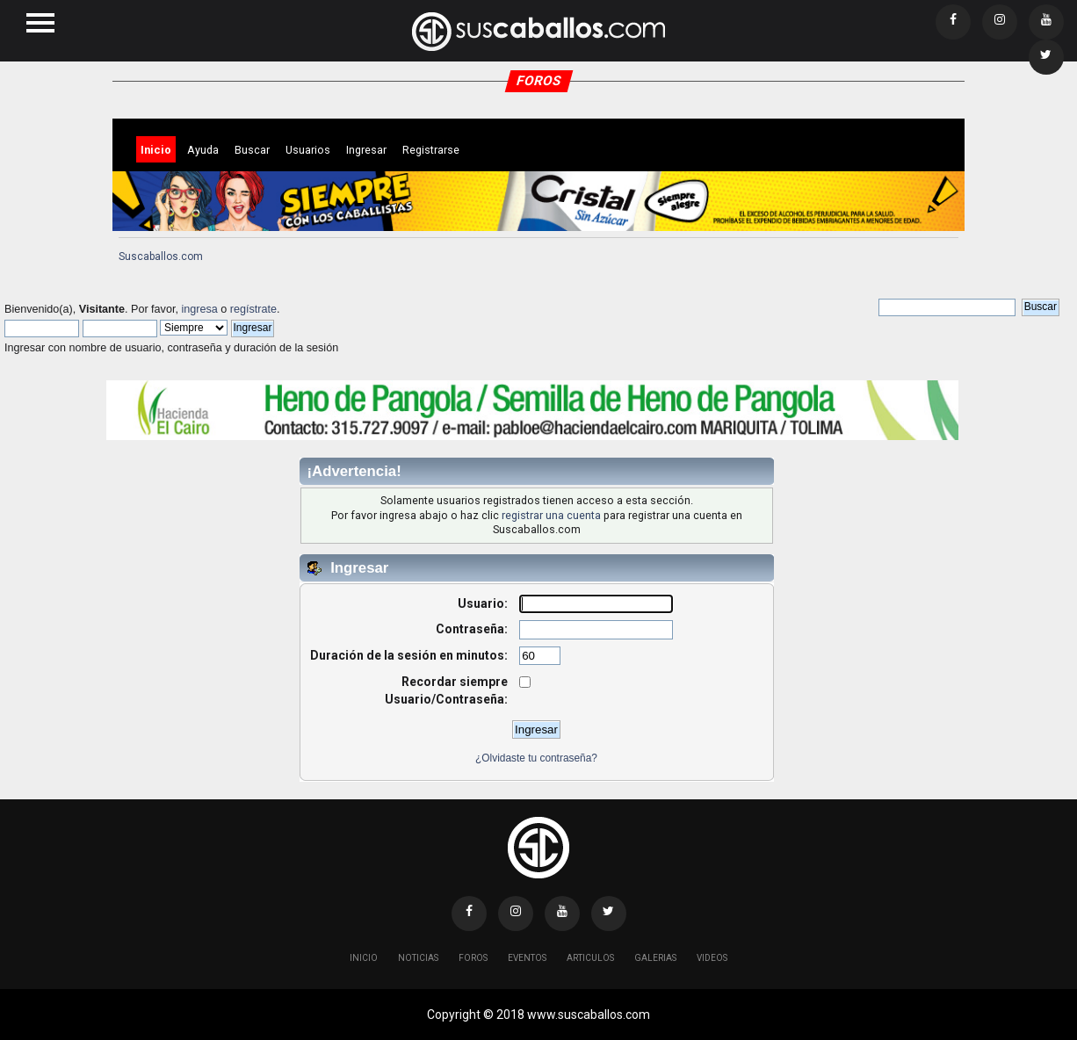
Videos (712, 958)
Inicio (364, 958)
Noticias (418, 958)
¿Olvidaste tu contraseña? (536, 758)
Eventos (527, 958)
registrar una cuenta (551, 515)
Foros (473, 958)
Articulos (590, 958)
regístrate (253, 309)
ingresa (199, 309)
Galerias (655, 958)
